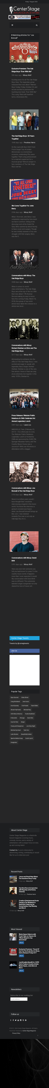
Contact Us (13, 850)
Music (21, 942)
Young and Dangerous (17, 726)
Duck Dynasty (15, 705)
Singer (23, 722)
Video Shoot (24, 697)
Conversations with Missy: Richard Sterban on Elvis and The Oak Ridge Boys (24, 348)
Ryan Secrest (14, 697)
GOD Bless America (16, 714)
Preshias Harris (29, 143)
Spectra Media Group (17, 738)
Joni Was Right (30, 726)
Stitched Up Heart (16, 730)
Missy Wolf (27, 75)
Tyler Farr (26, 730)
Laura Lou (27, 425)
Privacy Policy (16, 1033)
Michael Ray (27, 709)
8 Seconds (14, 718)
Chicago (22, 718)
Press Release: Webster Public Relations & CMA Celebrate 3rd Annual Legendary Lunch (23, 418)
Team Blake (34, 705)
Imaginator (14, 742)
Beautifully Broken (26, 734)
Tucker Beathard (29, 714)
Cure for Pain (14, 722)
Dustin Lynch (29, 738)
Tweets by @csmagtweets (19, 643)
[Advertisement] (25, 618)
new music (26, 701)
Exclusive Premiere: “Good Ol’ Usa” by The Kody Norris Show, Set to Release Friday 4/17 (29, 951)
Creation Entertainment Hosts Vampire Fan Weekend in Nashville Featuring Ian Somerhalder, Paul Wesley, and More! (29, 904)
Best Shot (30, 718)
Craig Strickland (15, 701)
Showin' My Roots (16, 709)
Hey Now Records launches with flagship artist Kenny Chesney (28, 889)
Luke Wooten (14, 734)
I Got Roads (25, 705)
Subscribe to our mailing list (21, 995)
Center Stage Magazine (29, 1031)
